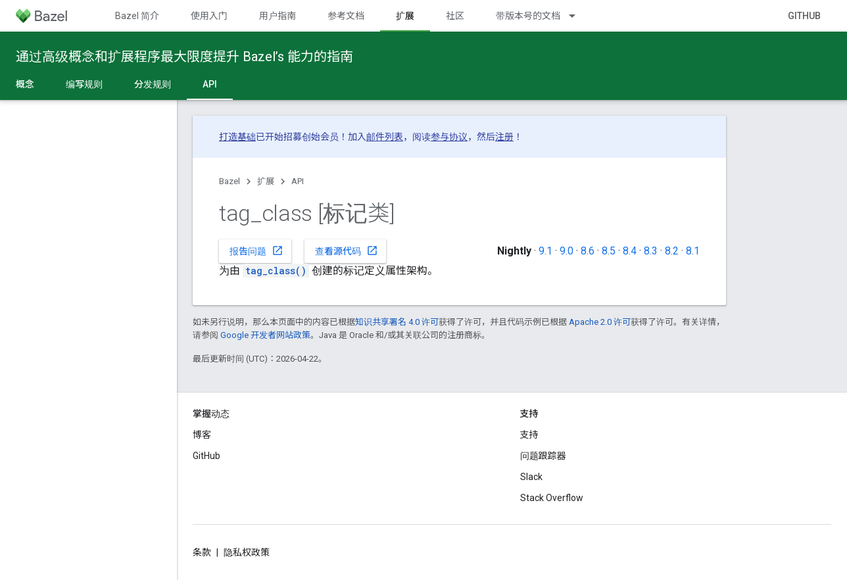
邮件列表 (384, 137)
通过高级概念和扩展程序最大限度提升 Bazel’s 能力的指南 (184, 56)
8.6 (587, 251)
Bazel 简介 (137, 16)
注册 (504, 137)
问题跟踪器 (543, 455)
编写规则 (84, 84)
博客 (202, 434)
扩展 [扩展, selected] (405, 16)
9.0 (566, 251)
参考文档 (345, 16)
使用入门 (209, 16)
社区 (455, 16)
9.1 (545, 251)
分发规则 (152, 84)
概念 (25, 84)
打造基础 (237, 137)
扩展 (265, 181)
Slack (531, 476)
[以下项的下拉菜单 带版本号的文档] (578, 16)
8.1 (693, 251)
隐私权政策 (247, 552)
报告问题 (256, 250)
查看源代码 (346, 250)
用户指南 (277, 16)
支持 (529, 434)
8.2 (672, 251)
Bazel (229, 181)
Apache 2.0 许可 (600, 322)
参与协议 (449, 137)
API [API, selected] (210, 84)
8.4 (630, 251)
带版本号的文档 (528, 16)
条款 (202, 552)
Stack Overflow (551, 498)
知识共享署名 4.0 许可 (397, 322)
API (297, 181)
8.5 (609, 251)
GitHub (804, 16)
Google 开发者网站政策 (265, 335)
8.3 (651, 251)
